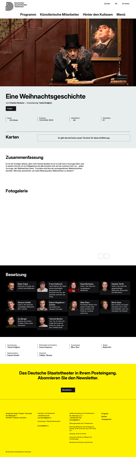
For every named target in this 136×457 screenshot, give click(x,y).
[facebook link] (62, 406)
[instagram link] (68, 406)
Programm (28, 14)
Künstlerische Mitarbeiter (59, 14)
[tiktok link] (73, 406)
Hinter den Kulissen (98, 14)
